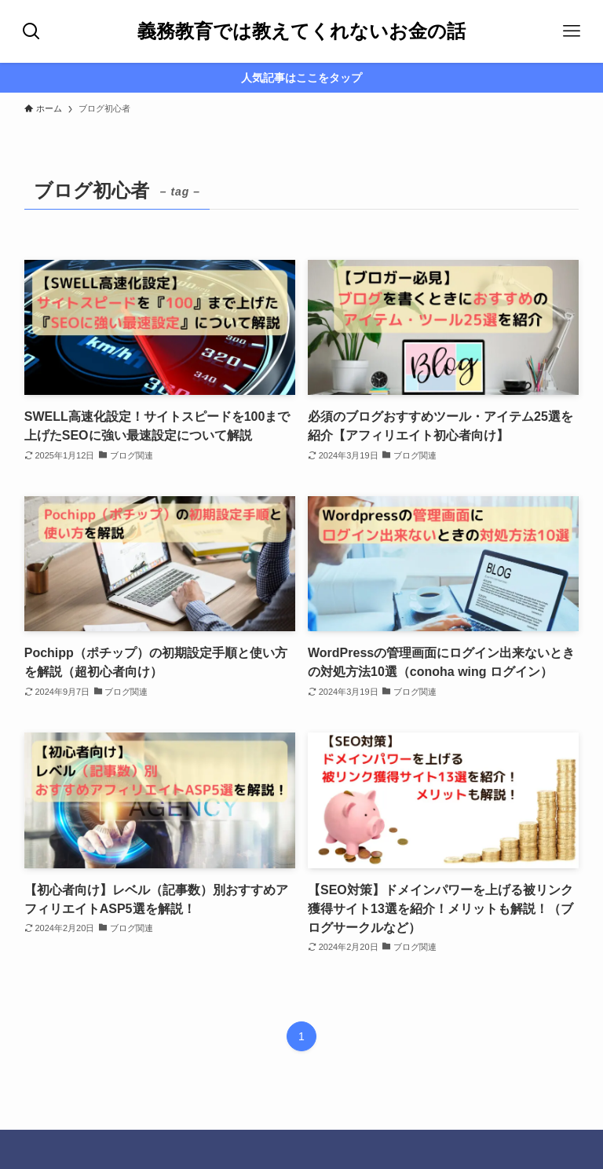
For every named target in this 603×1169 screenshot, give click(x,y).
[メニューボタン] (571, 31)
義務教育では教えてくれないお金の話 (301, 31)
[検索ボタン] (31, 31)
